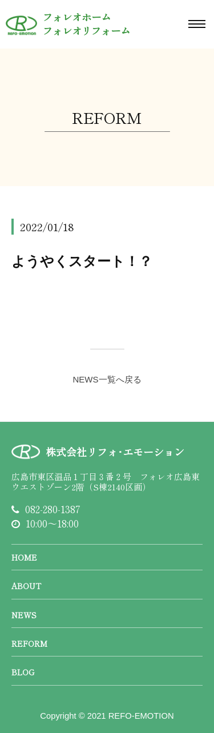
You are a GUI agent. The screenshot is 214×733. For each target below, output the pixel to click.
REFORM (29, 643)
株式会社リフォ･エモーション (115, 451)
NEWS (24, 615)
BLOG (22, 672)
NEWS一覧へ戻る (107, 379)
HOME (24, 557)
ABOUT (26, 585)
